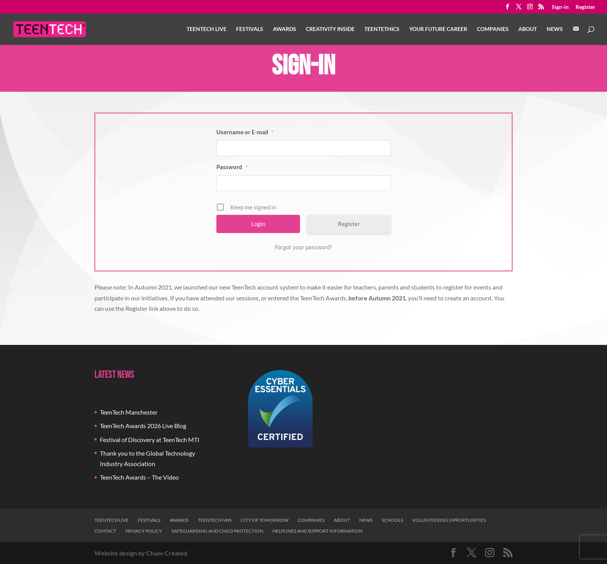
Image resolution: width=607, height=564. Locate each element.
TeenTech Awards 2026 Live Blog (143, 425)
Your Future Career (438, 29)
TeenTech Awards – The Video (139, 477)
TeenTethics (382, 29)
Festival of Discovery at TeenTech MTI (149, 439)
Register (585, 7)
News (555, 29)
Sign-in (560, 7)
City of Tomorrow (264, 520)
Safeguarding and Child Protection (217, 531)
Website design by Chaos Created (140, 553)
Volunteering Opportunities (449, 520)
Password (232, 166)
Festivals (249, 29)
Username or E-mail (245, 132)
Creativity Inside (330, 29)
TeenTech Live (206, 29)
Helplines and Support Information (318, 531)
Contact (105, 531)
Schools (392, 520)
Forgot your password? (303, 246)
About (527, 29)
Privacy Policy (143, 531)
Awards (284, 29)
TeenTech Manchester (129, 412)
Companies (493, 29)
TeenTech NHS (214, 520)
